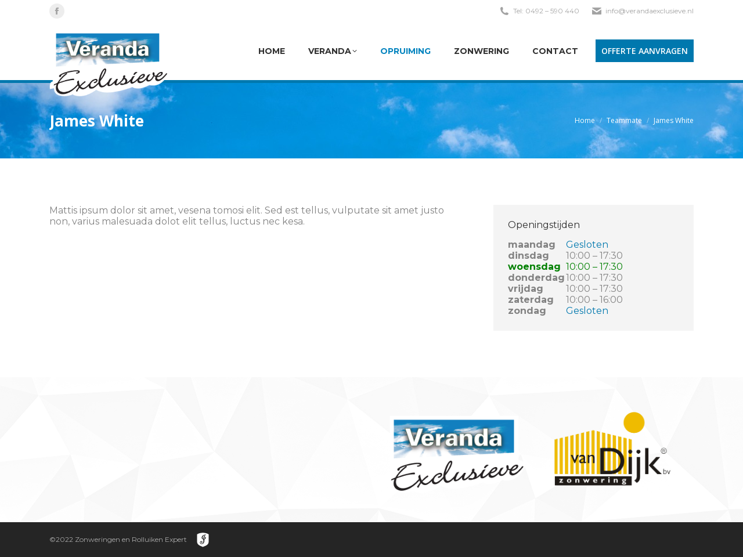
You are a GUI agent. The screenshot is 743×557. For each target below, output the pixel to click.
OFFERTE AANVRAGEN (644, 50)
